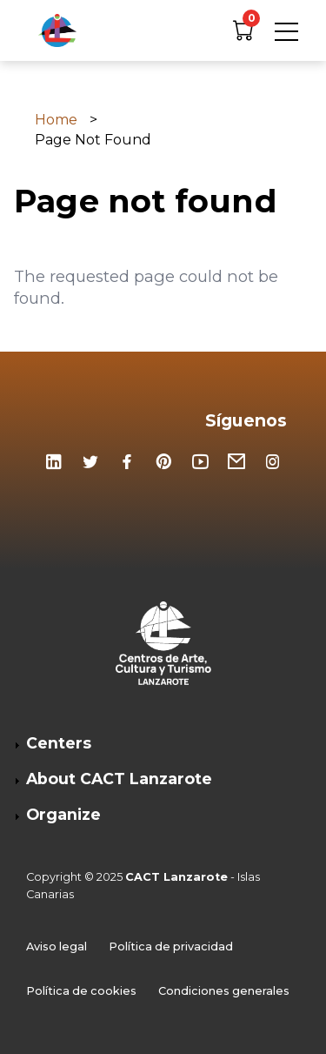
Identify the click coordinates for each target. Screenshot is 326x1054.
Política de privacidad (171, 947)
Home (56, 120)
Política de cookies (81, 991)
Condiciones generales (223, 991)
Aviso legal (56, 947)
